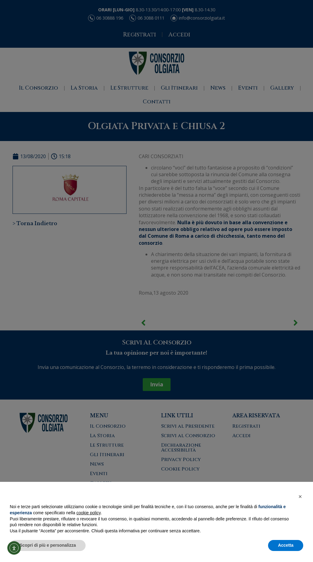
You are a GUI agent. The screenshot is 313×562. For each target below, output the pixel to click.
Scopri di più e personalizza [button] (48, 545)
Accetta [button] (285, 545)
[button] (300, 496)
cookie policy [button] (88, 512)
